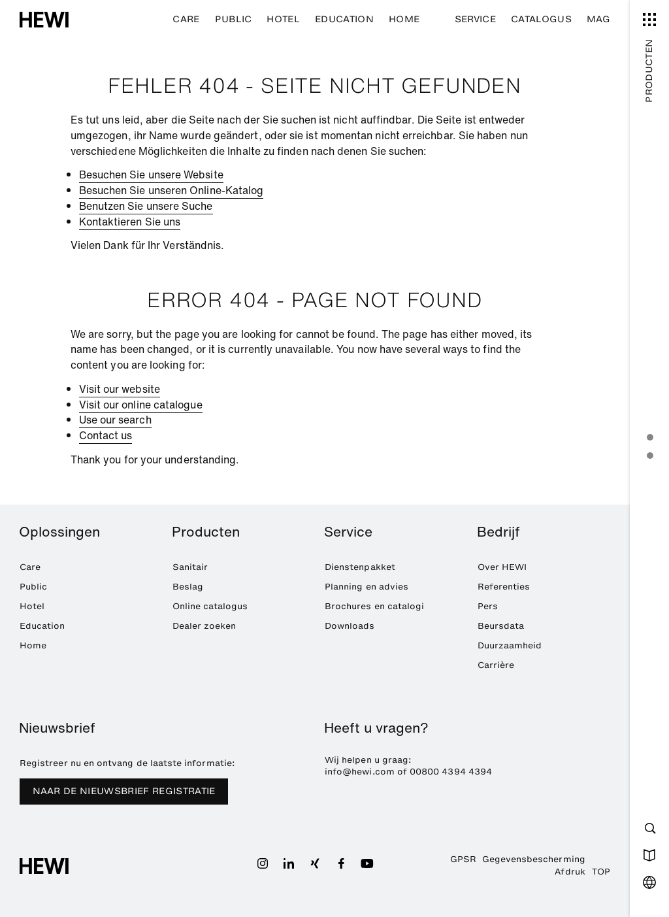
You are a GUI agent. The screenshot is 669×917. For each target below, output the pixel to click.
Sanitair (190, 567)
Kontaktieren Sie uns (130, 221)
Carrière (496, 665)
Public (233, 19)
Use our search (115, 419)
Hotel (283, 19)
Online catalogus (210, 606)
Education (344, 19)
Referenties (504, 586)
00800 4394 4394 (451, 771)
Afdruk (570, 871)
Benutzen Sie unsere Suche (146, 206)
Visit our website (119, 389)
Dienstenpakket (360, 567)
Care (185, 19)
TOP (601, 871)
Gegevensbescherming (533, 859)
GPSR (463, 859)
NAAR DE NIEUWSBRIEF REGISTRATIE (124, 791)
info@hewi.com (360, 771)
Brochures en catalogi (374, 606)
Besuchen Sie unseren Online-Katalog (171, 190)
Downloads (350, 625)
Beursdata (501, 625)
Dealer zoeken (204, 625)
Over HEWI (502, 567)
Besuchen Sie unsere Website (151, 174)
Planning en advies (366, 586)
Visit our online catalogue (141, 404)
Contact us (106, 435)
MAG (598, 19)
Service (475, 19)
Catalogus (541, 19)
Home (404, 19)
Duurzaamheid (510, 645)
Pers (488, 606)
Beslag (187, 586)
